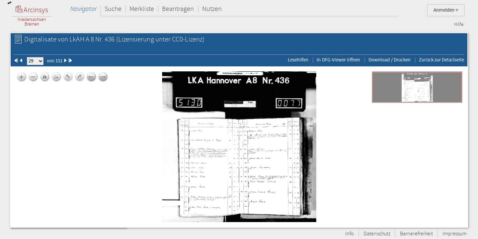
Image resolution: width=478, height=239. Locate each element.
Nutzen (212, 9)
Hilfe (458, 25)
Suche (113, 9)
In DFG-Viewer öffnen (338, 59)
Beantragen (178, 9)
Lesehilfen (298, 59)
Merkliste (141, 9)
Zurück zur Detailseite (441, 59)
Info (349, 234)
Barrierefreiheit (416, 234)
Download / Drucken (389, 59)
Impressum (454, 234)
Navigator (83, 9)
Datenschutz (376, 234)
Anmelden (446, 10)
